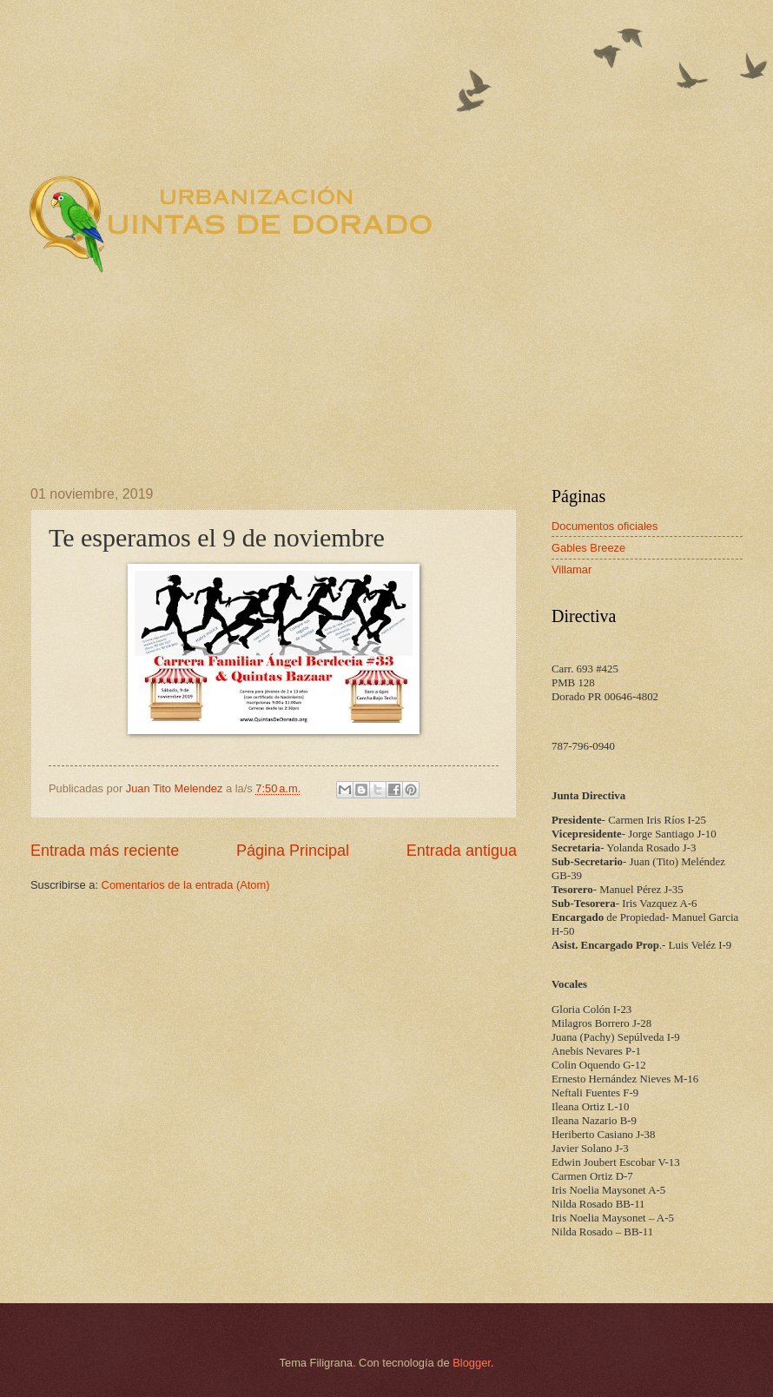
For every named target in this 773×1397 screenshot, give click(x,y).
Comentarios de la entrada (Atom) (186, 884)
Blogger (472, 1362)
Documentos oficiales (604, 526)
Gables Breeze (588, 547)
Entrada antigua (461, 850)
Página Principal (292, 850)
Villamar (571, 569)
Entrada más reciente (104, 850)
